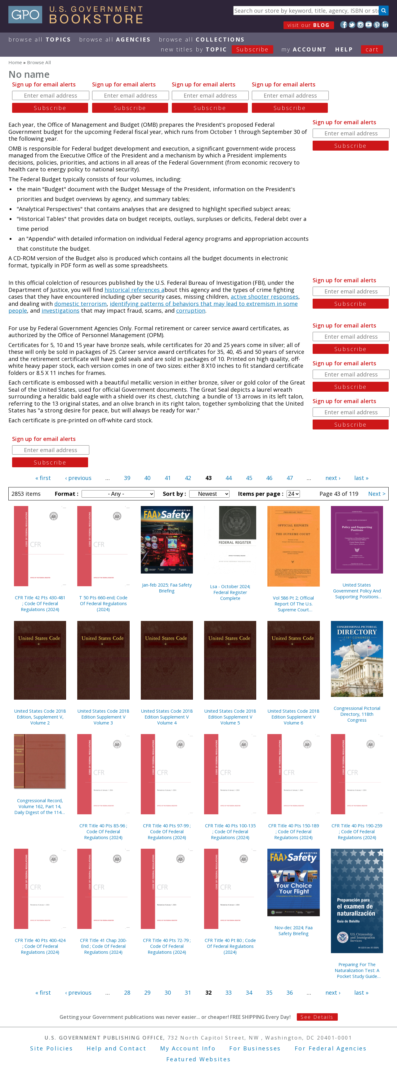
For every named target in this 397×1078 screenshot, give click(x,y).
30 (168, 992)
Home (15, 62)
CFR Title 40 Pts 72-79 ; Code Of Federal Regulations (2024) (167, 946)
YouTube (368, 24)
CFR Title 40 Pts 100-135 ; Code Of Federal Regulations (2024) (230, 831)
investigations (60, 310)
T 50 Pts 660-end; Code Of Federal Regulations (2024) (103, 603)
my (304, 49)
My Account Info (188, 1048)
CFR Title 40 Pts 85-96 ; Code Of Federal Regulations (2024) (103, 831)
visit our (309, 25)
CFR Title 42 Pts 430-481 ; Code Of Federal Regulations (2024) (40, 603)
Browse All (39, 39)
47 (290, 478)
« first (43, 478)
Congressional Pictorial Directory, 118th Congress (357, 714)
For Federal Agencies (331, 1048)
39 (127, 478)
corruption (190, 310)
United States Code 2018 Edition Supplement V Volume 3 (103, 717)
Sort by (174, 493)
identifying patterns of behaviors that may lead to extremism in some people (153, 307)
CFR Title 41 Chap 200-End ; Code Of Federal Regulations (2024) (103, 946)
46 (269, 478)
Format (66, 493)
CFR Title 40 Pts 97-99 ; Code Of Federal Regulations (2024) (167, 831)
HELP (344, 49)
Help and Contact (116, 1048)
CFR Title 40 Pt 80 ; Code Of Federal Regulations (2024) (230, 946)
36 (290, 992)
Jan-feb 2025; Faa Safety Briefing (167, 588)
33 (228, 992)
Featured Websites (198, 1059)
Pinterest (377, 24)
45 (249, 478)
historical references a (134, 289)
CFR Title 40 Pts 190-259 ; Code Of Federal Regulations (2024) (357, 831)
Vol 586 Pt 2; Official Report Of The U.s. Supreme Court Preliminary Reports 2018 (293, 604)
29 (147, 992)
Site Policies (51, 1048)
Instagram (360, 24)
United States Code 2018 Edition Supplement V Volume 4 (167, 717)
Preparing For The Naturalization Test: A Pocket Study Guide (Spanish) (357, 970)
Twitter (352, 24)
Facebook (343, 24)
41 (168, 478)
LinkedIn (385, 24)
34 (249, 992)
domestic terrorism (80, 303)
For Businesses (255, 1048)
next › (332, 478)
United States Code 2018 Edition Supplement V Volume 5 (230, 717)
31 (188, 992)
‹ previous (78, 478)
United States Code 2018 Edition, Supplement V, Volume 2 (40, 717)
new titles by (221, 49)
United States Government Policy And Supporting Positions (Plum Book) (357, 591)
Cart (372, 49)
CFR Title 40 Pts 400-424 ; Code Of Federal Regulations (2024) (40, 946)
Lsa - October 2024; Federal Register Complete (230, 592)
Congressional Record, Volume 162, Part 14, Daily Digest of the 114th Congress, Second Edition (40, 806)
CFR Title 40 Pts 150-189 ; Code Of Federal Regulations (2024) (293, 831)
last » (361, 478)
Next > (377, 493)
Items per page (260, 493)
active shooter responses (264, 296)
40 (147, 478)
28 (127, 992)
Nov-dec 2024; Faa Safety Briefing (293, 930)
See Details (317, 1017)
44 (228, 478)
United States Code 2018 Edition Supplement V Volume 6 (293, 717)
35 (269, 992)
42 (188, 478)
